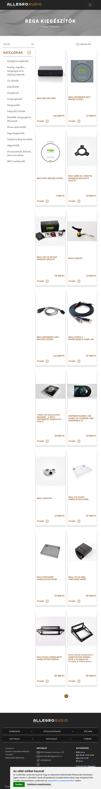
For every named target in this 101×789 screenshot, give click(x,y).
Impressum (9, 748)
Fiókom (88, 739)
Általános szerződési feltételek (17, 751)
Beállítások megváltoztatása (39, 784)
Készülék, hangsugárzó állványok (19, 119)
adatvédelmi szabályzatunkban (61, 780)
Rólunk (88, 731)
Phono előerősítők (16, 127)
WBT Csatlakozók (16, 161)
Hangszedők (13, 105)
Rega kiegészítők (15, 133)
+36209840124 (45, 760)
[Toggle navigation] (90, 5)
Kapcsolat (51, 739)
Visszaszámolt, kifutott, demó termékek (19, 153)
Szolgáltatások (52, 731)
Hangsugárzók (14, 98)
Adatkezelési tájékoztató (14, 757)
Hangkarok (13, 92)
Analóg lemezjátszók (17, 61)
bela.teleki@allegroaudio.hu (51, 756)
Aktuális (14, 739)
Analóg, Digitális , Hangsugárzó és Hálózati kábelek (16, 71)
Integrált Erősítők (16, 111)
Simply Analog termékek (19, 139)
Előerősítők (13, 86)
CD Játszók (13, 80)
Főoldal (44, 26)
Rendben (19, 784)
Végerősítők (13, 145)
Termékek (14, 731)
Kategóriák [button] (17, 52)
